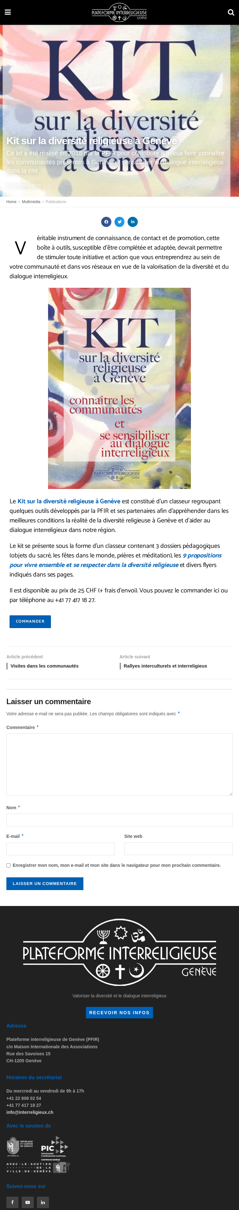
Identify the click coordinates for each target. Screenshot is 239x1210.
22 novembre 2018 (23, 185)
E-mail (15, 837)
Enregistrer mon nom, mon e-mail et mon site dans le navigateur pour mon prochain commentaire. (117, 866)
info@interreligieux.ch (29, 1113)
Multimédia (31, 202)
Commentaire (22, 728)
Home (11, 202)
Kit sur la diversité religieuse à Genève (69, 501)
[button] (106, 222)
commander (30, 621)
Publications (56, 202)
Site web (133, 837)
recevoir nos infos (119, 1013)
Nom (13, 808)
